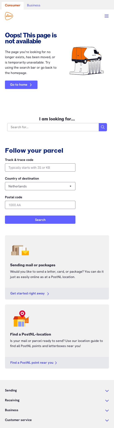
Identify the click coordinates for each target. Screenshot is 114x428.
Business (33, 5)
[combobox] (53, 127)
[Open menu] (106, 16)
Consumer (12, 5)
